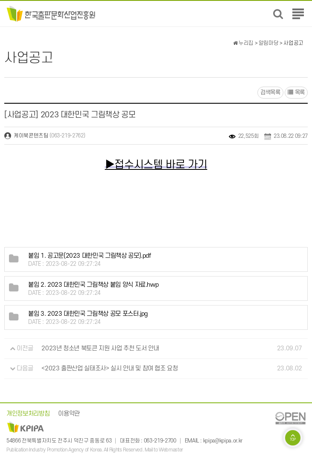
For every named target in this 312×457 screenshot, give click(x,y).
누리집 (243, 43)
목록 (296, 92)
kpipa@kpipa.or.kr (222, 441)
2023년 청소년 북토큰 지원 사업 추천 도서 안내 (100, 348)
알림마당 (269, 43)
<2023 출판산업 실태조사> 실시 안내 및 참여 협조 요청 (109, 368)
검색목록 (270, 92)
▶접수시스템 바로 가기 (156, 165)
